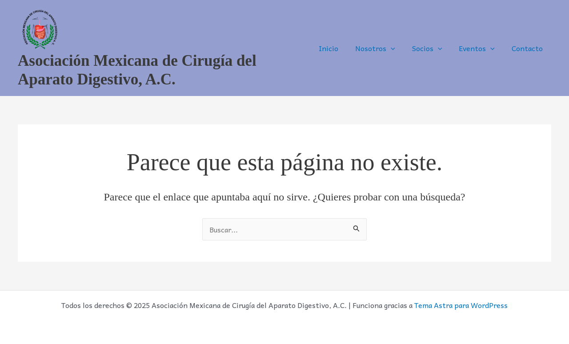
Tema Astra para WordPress (461, 305)
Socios (434, 48)
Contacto (528, 48)
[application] (400, 48)
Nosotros (385, 48)
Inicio (340, 48)
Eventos (481, 48)
